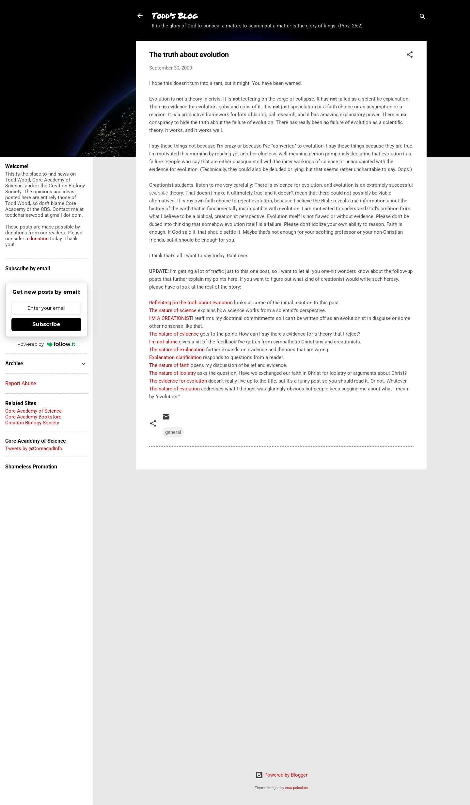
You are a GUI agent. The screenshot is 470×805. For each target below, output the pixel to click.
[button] (410, 56)
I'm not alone (163, 342)
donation (39, 239)
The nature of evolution (174, 389)
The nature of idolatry (172, 373)
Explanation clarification (175, 357)
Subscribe (46, 324)
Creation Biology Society (32, 423)
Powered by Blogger (281, 775)
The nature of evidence (174, 334)
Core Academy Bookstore (33, 417)
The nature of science (172, 310)
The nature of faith (169, 365)
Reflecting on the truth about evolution (191, 303)
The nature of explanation (177, 350)
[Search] (423, 18)
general (173, 432)
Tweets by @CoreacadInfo (33, 448)
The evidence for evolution (178, 381)
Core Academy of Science (33, 411)
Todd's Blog (174, 15)
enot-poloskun (296, 788)
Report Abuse (20, 383)
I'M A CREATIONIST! (171, 318)
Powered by (46, 344)
